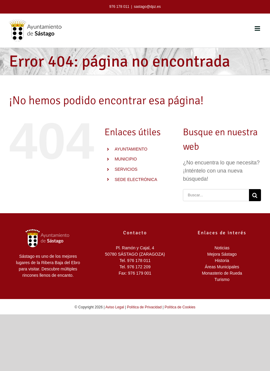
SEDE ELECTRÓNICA (136, 179)
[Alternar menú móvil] (258, 28)
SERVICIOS (126, 169)
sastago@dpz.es (147, 7)
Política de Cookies (180, 307)
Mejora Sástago (222, 254)
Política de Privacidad (144, 307)
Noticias (221, 247)
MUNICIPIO (126, 159)
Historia (222, 260)
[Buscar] (255, 195)
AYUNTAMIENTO (131, 149)
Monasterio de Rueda (222, 273)
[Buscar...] (216, 195)
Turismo (221, 279)
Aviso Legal (114, 307)
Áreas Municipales (222, 266)
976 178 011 (119, 7)
